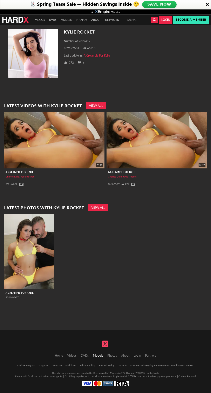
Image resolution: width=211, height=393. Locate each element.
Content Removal (187, 376)
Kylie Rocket (27, 176)
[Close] (207, 4)
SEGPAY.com (134, 376)
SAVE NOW (159, 4)
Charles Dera (12, 176)
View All (96, 105)
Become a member (191, 19)
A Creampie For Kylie (97, 55)
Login (165, 19)
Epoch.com (32, 376)
